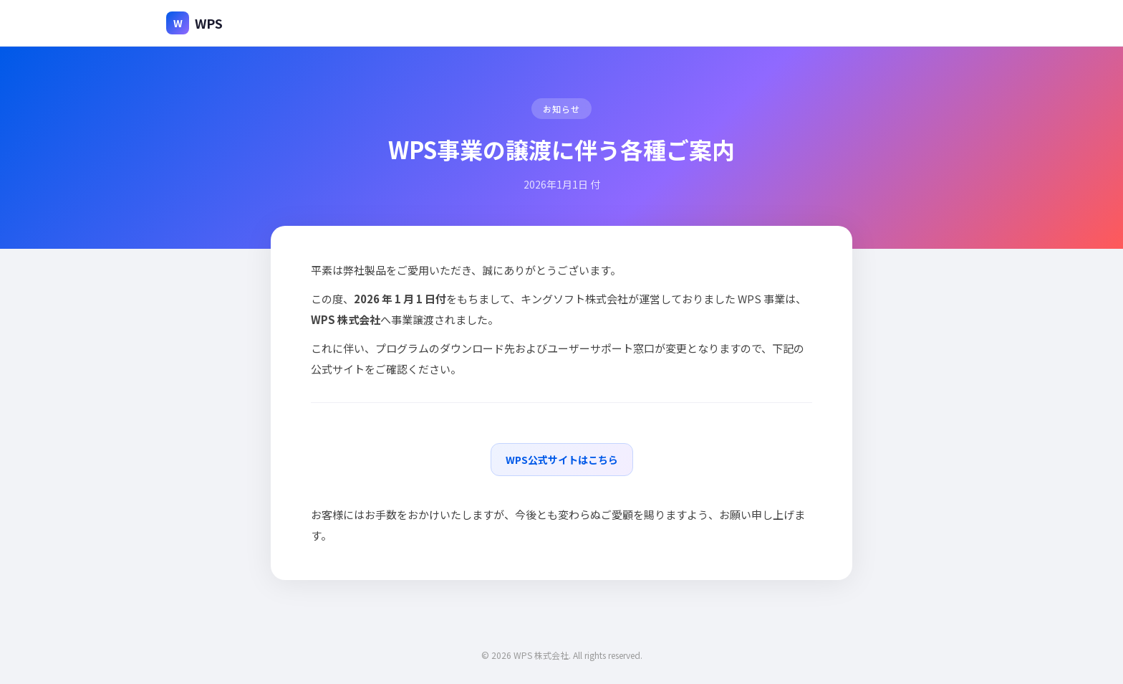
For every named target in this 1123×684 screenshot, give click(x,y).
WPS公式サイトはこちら (562, 459)
